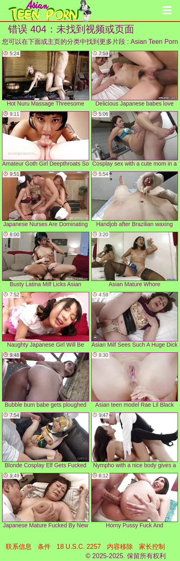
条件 (44, 546)
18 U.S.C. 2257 (79, 546)
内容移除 (120, 546)
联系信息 (19, 546)
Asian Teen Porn (154, 41)
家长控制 (152, 546)
